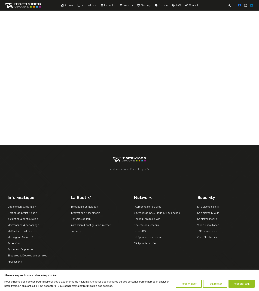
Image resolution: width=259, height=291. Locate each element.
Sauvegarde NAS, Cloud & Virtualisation (157, 212)
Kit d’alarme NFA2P (208, 212)
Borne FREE (77, 231)
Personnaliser (189, 283)
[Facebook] (240, 5)
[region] (129, 280)
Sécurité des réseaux (146, 224)
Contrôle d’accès (207, 237)
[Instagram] (246, 5)
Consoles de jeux (81, 218)
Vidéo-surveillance (208, 224)
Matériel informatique (20, 231)
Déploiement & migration (22, 206)
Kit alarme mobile (207, 218)
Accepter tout (241, 283)
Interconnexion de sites (147, 206)
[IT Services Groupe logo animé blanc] (23, 5)
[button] (229, 5)
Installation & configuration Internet (91, 224)
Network (143, 198)
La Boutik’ (81, 198)
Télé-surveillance (207, 231)
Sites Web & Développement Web (27, 255)
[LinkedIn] (252, 5)
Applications (15, 261)
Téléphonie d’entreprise (148, 237)
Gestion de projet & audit (22, 212)
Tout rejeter (215, 283)
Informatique (21, 198)
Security (206, 198)
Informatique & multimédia (85, 212)
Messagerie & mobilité (20, 237)
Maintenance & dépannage (23, 224)
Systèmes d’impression (21, 249)
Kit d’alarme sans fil (208, 206)
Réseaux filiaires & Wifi (147, 218)
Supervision (14, 243)
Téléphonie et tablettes (84, 206)
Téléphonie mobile (145, 243)
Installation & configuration (23, 218)
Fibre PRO (140, 231)
